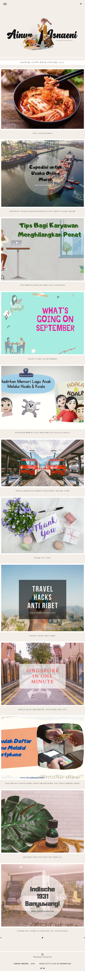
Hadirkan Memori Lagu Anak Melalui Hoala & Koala (42, 432)
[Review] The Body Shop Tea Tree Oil (42, 857)
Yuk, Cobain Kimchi (42, 133)
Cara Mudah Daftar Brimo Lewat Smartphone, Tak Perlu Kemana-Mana (42, 783)
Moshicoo (65, 964)
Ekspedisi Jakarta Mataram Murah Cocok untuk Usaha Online (42, 211)
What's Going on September (42, 359)
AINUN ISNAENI (21, 964)
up (42, 968)
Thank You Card (42, 558)
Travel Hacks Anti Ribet (42, 636)
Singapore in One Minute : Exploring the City (42, 709)
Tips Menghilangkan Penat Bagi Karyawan (42, 285)
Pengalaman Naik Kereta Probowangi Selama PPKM (42, 491)
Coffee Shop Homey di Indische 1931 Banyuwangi (42, 931)
